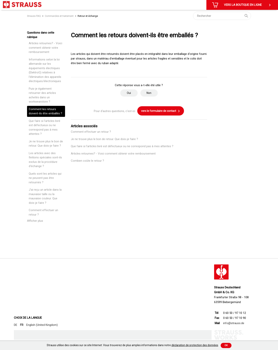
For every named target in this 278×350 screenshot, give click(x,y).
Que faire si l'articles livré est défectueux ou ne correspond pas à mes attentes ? (44, 127)
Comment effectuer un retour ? (43, 212)
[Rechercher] (222, 16)
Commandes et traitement (59, 15)
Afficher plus (35, 221)
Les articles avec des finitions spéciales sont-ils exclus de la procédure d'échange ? (45, 159)
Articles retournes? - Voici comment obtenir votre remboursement (45, 48)
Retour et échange (88, 15)
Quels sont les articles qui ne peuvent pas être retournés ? (45, 178)
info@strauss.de (233, 323)
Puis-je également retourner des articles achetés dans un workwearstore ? (42, 95)
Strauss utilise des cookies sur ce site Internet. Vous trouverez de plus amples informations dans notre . (133, 345)
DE (15, 325)
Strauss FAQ (34, 15)
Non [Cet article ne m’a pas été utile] (149, 92)
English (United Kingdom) (42, 325)
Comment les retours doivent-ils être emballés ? (45, 111)
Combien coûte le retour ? (87, 160)
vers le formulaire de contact (160, 111)
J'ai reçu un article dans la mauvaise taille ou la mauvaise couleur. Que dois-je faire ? (45, 196)
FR (21, 325)
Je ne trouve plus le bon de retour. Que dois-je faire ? (46, 144)
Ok (226, 345)
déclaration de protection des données (194, 345)
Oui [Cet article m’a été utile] (129, 92)
